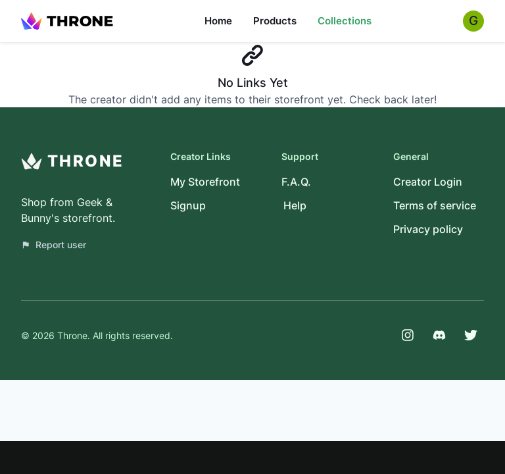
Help (294, 205)
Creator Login (427, 181)
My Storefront (205, 181)
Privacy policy (428, 229)
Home (218, 20)
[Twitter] (471, 335)
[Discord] (439, 335)
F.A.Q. (296, 181)
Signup (188, 205)
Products (275, 20)
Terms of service (434, 205)
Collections (345, 20)
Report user (53, 244)
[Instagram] (408, 335)
